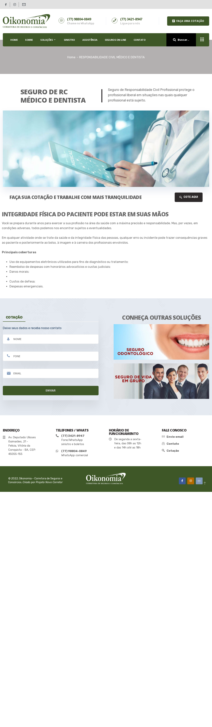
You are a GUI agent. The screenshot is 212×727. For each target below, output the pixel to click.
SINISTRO (69, 39)
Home (71, 57)
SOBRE (29, 39)
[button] (188, 21)
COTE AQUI (188, 197)
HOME (14, 39)
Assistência (89, 39)
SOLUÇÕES (48, 40)
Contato (140, 39)
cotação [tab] (14, 317)
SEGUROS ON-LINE (115, 39)
